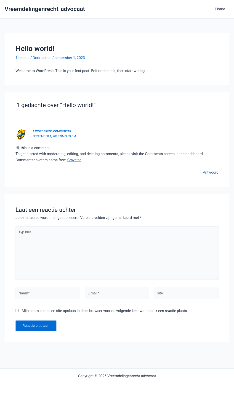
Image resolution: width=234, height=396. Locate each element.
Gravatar (74, 160)
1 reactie (22, 58)
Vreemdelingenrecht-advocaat (45, 8)
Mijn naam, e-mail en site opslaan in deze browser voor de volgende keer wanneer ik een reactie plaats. (105, 312)
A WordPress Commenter (52, 131)
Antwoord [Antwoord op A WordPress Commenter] (210, 172)
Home (221, 9)
